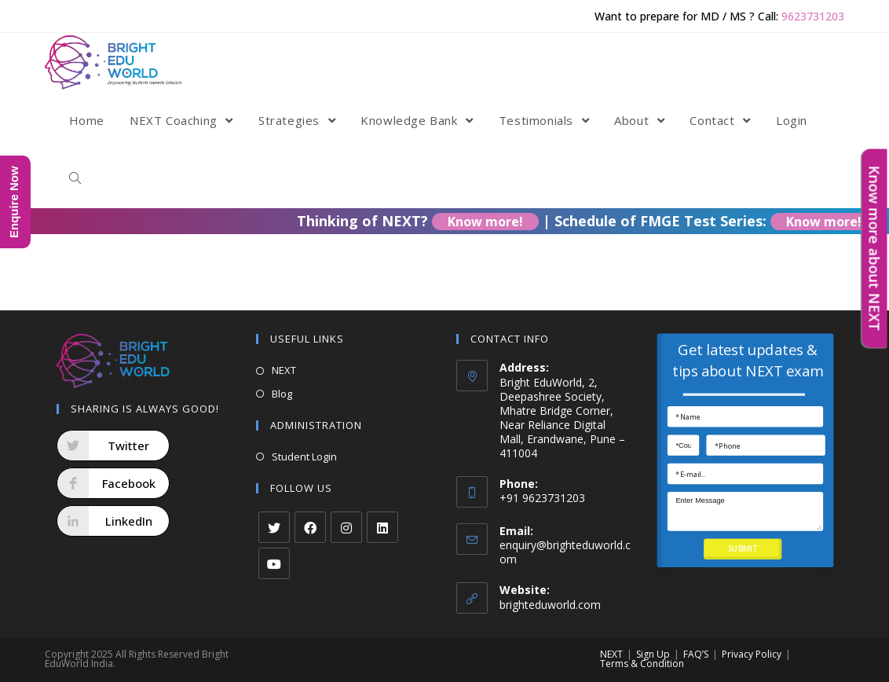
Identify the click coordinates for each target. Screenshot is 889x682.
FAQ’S (695, 654)
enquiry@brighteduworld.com (565, 551)
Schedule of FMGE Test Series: (723, 220)
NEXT (284, 370)
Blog (282, 394)
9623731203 (812, 16)
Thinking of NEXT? (428, 220)
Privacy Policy (751, 654)
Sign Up (653, 654)
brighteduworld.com (550, 604)
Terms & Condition (642, 663)
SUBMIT (742, 549)
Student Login (304, 456)
